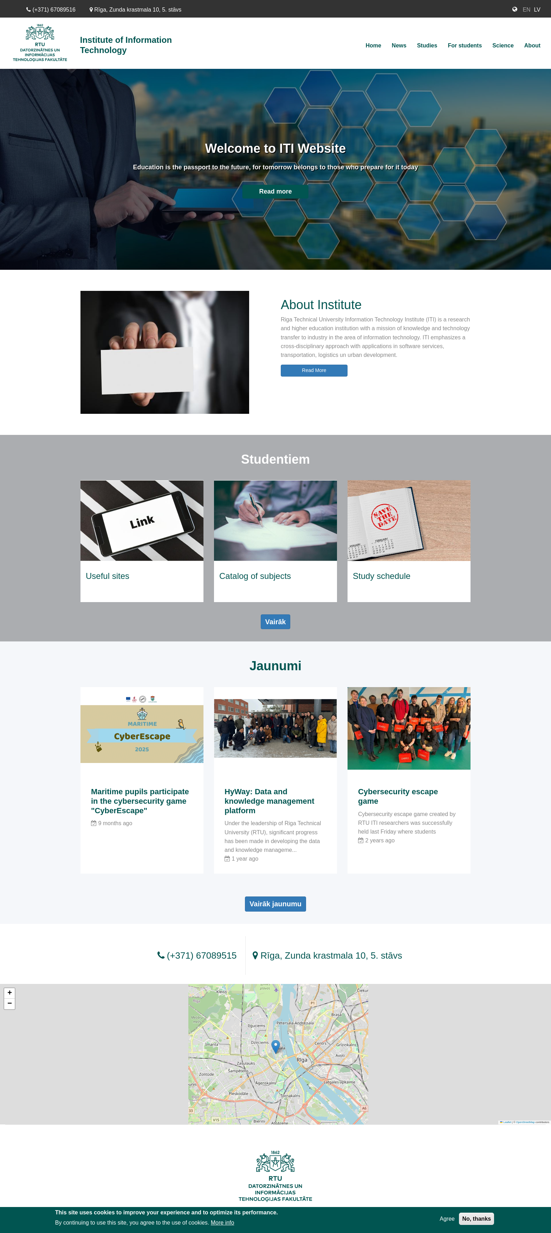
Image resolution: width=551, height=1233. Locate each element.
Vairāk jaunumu (275, 904)
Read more (275, 191)
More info (222, 1223)
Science (502, 45)
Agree (447, 1219)
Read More (314, 370)
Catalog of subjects (255, 576)
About (532, 45)
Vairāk (275, 622)
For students (465, 45)
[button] (275, 1047)
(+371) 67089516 (51, 10)
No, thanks (476, 1219)
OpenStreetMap (525, 1122)
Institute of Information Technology (126, 45)
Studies (427, 45)
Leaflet (505, 1122)
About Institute (321, 305)
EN (526, 10)
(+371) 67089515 (197, 955)
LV (537, 10)
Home (373, 45)
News (399, 45)
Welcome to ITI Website (275, 148)
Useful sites (107, 576)
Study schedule (381, 576)
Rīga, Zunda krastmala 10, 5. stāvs (136, 10)
